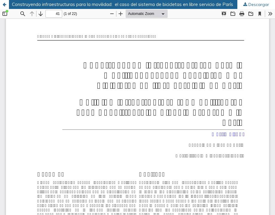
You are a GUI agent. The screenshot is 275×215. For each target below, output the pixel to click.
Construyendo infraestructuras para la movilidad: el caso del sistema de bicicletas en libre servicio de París (122, 4)
